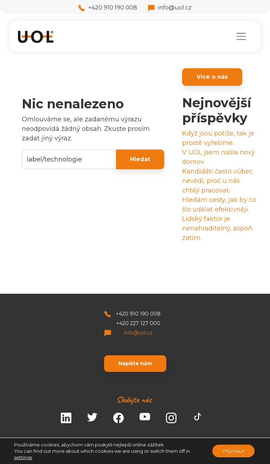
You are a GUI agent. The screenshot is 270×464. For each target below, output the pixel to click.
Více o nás (212, 77)
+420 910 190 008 (107, 7)
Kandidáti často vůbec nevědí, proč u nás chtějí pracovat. (217, 180)
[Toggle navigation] (241, 36)
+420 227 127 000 (138, 323)
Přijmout (233, 451)
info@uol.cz (170, 7)
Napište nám (135, 363)
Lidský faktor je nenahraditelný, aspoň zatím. (217, 228)
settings (23, 457)
